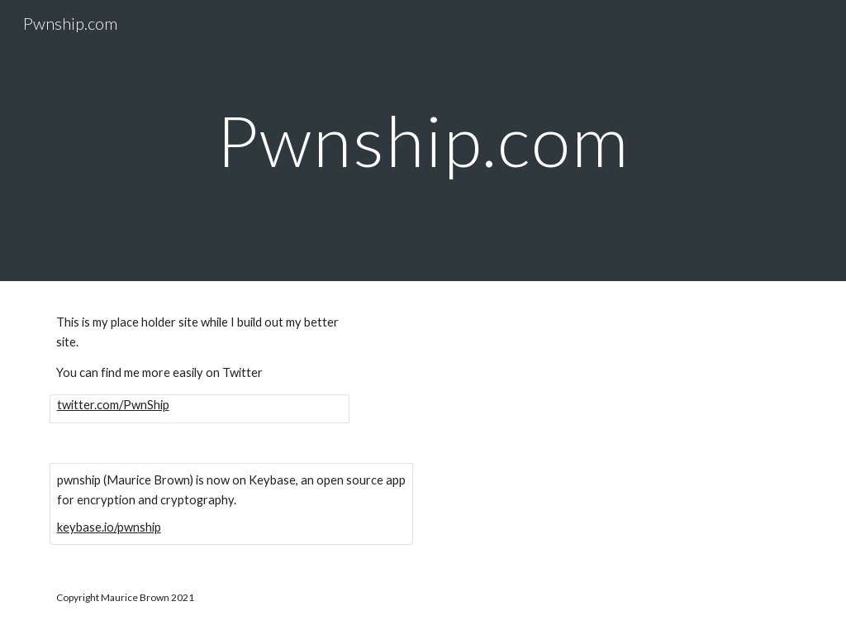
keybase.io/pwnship (109, 527)
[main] (422, 140)
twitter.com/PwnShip (113, 405)
